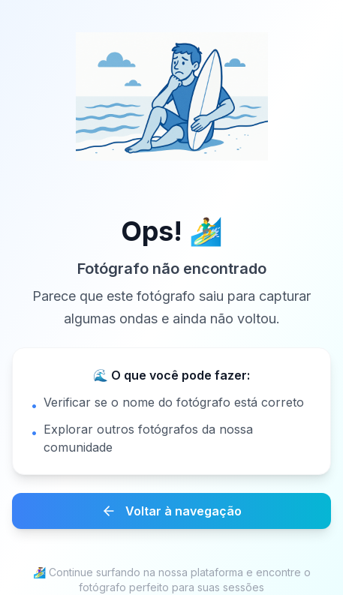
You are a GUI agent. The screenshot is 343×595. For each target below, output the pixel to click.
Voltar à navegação (171, 510)
